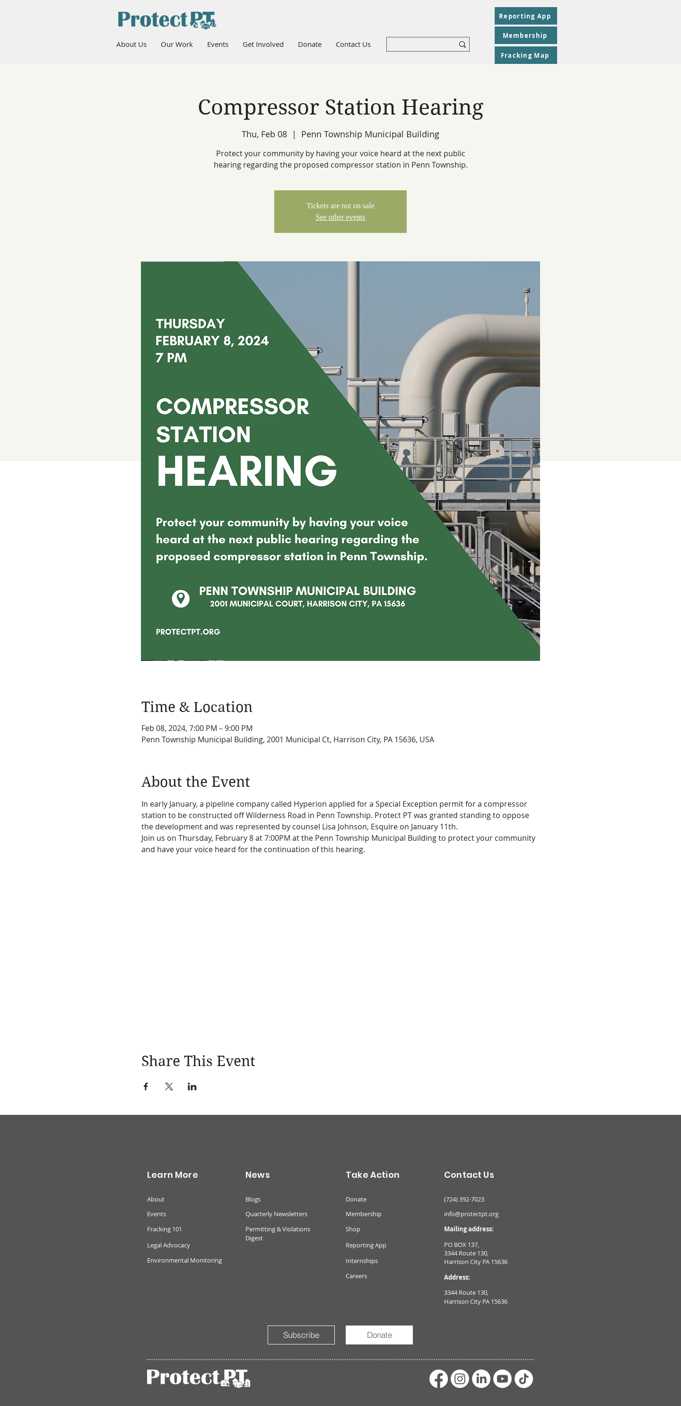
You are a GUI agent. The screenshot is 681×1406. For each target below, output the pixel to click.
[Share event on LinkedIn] (192, 1086)
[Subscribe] (301, 1335)
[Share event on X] (169, 1086)
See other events (341, 217)
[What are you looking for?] (413, 45)
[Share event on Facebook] (145, 1086)
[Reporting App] (526, 16)
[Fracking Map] (526, 55)
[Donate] (379, 1335)
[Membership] (526, 35)
